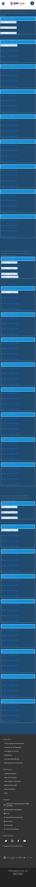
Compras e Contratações (12, 747)
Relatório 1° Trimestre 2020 (8, 120)
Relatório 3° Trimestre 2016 (8, 231)
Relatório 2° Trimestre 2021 (8, 100)
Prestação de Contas (11, 751)
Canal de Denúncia (12, 829)
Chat (7, 813)
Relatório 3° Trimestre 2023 (8, 56)
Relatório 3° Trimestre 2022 (8, 81)
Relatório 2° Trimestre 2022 (8, 75)
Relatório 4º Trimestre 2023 (8, 61)
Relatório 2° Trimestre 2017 (8, 200)
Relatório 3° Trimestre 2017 (8, 206)
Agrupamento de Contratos (13, 763)
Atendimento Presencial (14, 817)
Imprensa (9, 825)
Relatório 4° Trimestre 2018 (8, 186)
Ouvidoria (9, 821)
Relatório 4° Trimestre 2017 (8, 211)
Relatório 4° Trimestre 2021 (8, 111)
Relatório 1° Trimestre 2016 (8, 220)
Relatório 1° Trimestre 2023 (8, 45)
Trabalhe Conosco (10, 773)
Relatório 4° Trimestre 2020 (9, 136)
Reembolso (8, 755)
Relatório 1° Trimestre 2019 (8, 145)
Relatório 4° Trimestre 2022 (8, 86)
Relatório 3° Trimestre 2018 (8, 181)
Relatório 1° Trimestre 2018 (8, 170)
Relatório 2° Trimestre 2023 (8, 51)
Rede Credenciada (10, 785)
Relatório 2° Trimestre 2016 (8, 225)
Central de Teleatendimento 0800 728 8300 (17, 805)
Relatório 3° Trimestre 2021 (8, 106)
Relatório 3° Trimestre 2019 (8, 156)
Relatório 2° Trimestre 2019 (8, 150)
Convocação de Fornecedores (14, 743)
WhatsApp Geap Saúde (14, 809)
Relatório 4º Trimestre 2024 (9, 277)
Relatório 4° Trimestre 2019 (8, 161)
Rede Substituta (9, 789)
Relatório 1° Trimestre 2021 (8, 95)
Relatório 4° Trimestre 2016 (8, 236)
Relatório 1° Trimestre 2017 (8, 195)
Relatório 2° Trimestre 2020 (9, 125)
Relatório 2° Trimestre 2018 (8, 175)
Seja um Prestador (10, 777)
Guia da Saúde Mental (11, 759)
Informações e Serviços (12, 781)
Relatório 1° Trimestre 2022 (8, 70)
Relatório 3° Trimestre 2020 (9, 131)
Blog (5, 793)
